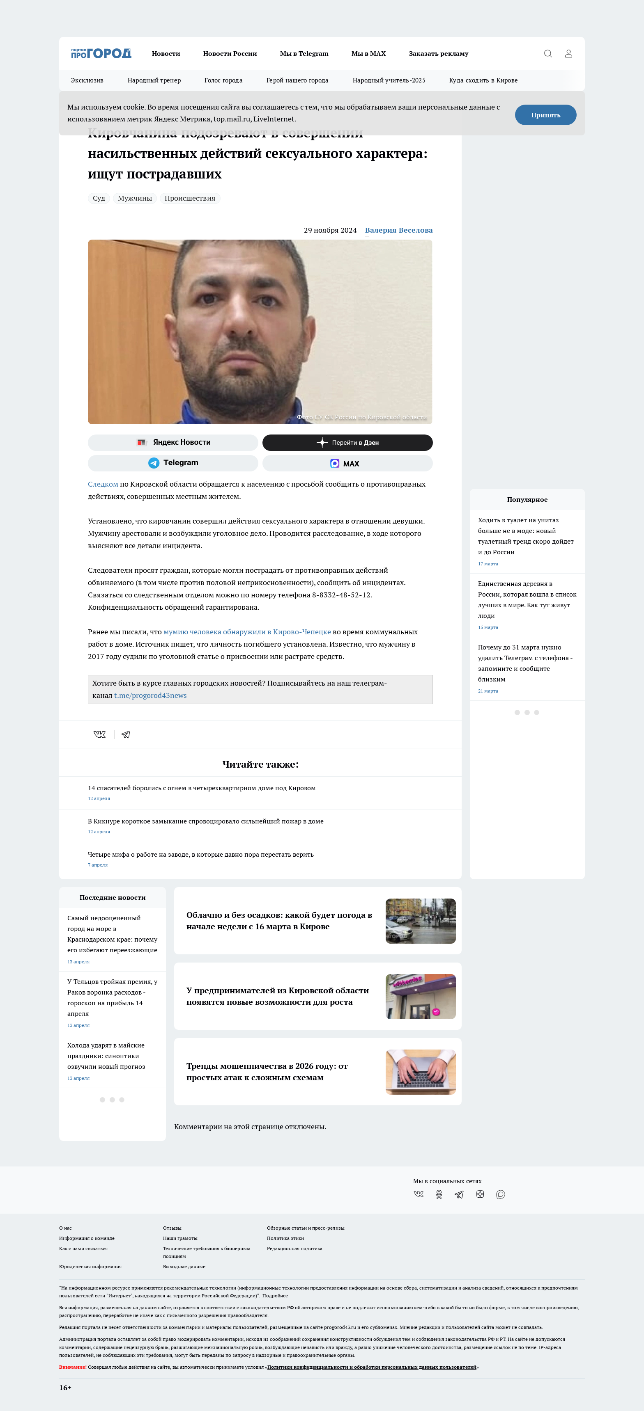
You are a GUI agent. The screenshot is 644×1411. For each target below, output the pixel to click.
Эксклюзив (87, 80)
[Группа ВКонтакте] (418, 1194)
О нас (65, 1228)
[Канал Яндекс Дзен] (347, 443)
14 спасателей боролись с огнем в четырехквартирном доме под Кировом (260, 794)
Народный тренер (154, 80)
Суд (99, 198)
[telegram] (128, 734)
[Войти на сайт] (568, 53)
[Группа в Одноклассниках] (439, 1194)
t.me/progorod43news (150, 695)
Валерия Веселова (399, 230)
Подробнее (275, 1295)
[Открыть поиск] (548, 53)
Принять (546, 115)
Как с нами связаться (83, 1248)
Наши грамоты (180, 1238)
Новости (166, 53)
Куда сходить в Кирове (483, 80)
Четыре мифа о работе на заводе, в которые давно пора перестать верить (260, 860)
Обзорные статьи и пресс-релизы (306, 1228)
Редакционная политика (294, 1248)
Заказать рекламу (438, 53)
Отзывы (172, 1228)
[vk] (100, 734)
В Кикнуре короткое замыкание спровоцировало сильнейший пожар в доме (260, 827)
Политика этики (285, 1238)
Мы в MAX (369, 53)
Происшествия (190, 198)
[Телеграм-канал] (173, 463)
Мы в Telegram (304, 53)
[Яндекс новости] (173, 443)
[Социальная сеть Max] (347, 463)
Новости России (230, 53)
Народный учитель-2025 (389, 80)
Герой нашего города (298, 80)
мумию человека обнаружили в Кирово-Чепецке (247, 631)
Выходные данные (184, 1266)
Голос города (224, 80)
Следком (103, 484)
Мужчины (135, 198)
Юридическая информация (90, 1266)
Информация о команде (87, 1238)
